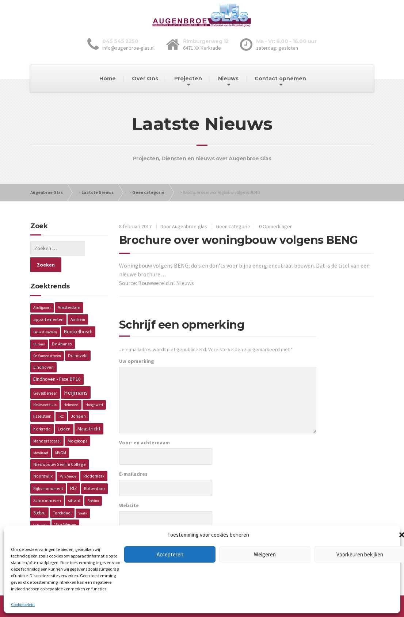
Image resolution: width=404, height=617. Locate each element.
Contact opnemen (280, 78)
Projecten (188, 78)
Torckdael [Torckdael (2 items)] (62, 496)
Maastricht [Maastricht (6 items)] (88, 412)
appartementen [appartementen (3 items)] (48, 303)
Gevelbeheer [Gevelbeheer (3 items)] (45, 376)
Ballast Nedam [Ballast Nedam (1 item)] (45, 315)
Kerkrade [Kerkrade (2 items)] (42, 412)
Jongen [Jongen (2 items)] (78, 399)
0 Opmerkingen (276, 226)
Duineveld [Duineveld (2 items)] (78, 339)
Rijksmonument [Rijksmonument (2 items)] (48, 472)
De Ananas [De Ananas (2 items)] (62, 327)
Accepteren (170, 554)
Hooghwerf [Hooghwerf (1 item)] (94, 388)
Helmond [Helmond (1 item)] (71, 388)
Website (129, 505)
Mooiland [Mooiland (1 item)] (40, 436)
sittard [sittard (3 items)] (74, 484)
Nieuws (228, 78)
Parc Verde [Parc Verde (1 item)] (68, 459)
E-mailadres (133, 474)
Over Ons (145, 78)
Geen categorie (148, 192)
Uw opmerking (136, 361)
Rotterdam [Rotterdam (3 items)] (94, 472)
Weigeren (265, 554)
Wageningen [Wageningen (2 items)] (88, 520)
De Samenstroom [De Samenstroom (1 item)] (47, 339)
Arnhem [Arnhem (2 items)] (77, 303)
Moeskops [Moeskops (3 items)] (77, 424)
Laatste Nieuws (97, 192)
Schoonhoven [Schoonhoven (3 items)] (47, 484)
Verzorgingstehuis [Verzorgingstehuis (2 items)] (51, 520)
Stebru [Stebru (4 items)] (39, 496)
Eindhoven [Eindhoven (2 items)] (43, 350)
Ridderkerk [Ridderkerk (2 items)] (93, 459)
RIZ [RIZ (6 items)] (73, 471)
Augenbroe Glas (46, 192)
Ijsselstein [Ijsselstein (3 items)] (42, 399)
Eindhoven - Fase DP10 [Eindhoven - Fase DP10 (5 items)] (57, 363)
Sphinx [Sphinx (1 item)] (93, 484)
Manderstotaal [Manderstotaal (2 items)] (47, 424)
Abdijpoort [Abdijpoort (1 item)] (42, 291)
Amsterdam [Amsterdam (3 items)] (69, 291)
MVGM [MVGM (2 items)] (60, 436)
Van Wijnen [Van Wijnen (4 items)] (65, 508)
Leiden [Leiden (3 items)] (64, 412)
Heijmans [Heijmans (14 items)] (76, 376)
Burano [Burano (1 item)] (39, 327)
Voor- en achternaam (144, 442)
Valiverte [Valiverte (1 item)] (40, 508)
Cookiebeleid (23, 604)
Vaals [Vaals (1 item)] (83, 496)
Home (107, 78)
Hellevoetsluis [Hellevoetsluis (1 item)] (45, 388)
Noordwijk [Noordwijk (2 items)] (43, 459)
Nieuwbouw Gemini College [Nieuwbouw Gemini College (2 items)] (59, 448)
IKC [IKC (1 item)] (61, 400)
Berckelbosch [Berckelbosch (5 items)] (78, 315)
